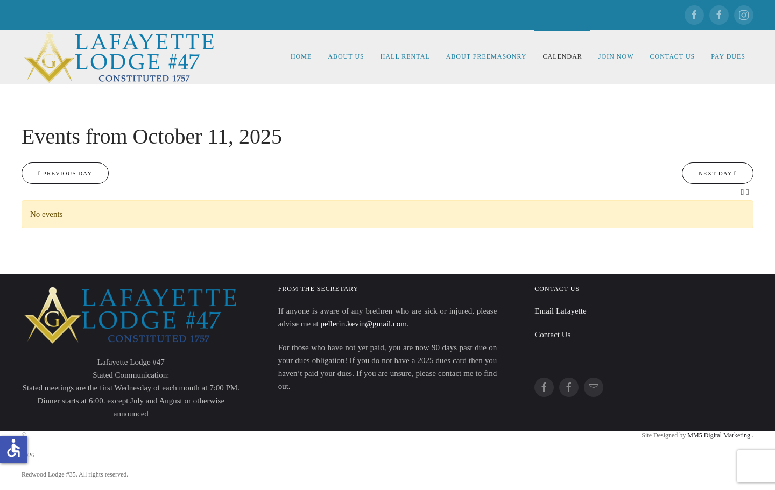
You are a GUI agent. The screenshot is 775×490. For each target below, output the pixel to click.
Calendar (562, 56)
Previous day (65, 173)
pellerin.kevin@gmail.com (363, 323)
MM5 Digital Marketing (719, 435)
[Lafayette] (694, 15)
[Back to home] (121, 57)
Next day (718, 173)
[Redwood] (719, 15)
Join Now (616, 56)
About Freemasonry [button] (486, 56)
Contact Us (672, 56)
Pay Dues (728, 56)
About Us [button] (346, 56)
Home (301, 56)
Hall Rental (405, 56)
